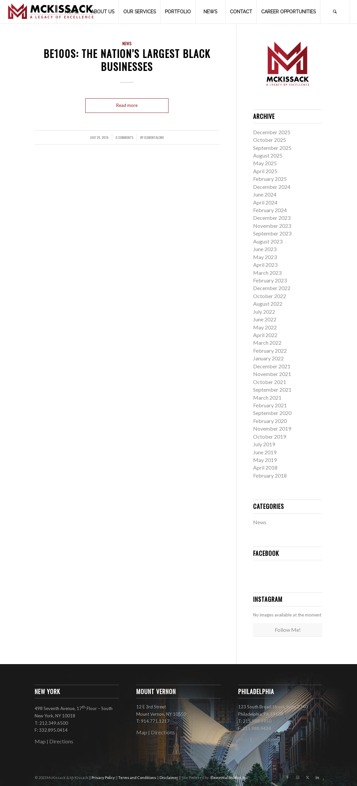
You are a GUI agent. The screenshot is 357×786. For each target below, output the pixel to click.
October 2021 (269, 382)
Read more (127, 105)
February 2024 (270, 210)
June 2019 (264, 452)
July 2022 (264, 311)
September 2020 (272, 413)
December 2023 (271, 217)
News (127, 43)
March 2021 (267, 397)
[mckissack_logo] (51, 11)
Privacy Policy (104, 777)
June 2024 (264, 194)
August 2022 (267, 303)
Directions (61, 741)
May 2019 (265, 460)
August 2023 (267, 241)
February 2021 (270, 405)
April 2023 (265, 264)
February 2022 (270, 350)
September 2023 (272, 233)
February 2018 (270, 475)
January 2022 (268, 358)
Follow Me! (288, 629)
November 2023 (272, 225)
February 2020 (270, 421)
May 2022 (265, 327)
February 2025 (270, 179)
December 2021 (271, 366)
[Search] (335, 11)
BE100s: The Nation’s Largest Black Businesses (127, 60)
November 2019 (272, 428)
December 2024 (271, 187)
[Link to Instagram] (297, 777)
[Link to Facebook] (287, 777)
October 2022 (269, 296)
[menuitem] (71, 11)
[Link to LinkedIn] (317, 777)
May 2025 (265, 163)
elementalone (154, 137)
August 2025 (267, 155)
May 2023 (265, 257)
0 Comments (124, 137)
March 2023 (267, 272)
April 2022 (265, 335)
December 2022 (271, 288)
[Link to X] (307, 777)
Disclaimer (169, 777)
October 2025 (269, 140)
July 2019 (264, 444)
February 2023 (270, 280)
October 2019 (269, 436)
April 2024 (265, 202)
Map (40, 741)
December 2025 (271, 132)
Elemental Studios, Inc (229, 777)
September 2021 (272, 389)
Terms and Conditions (137, 777)
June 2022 (264, 319)
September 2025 (272, 148)
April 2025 (265, 171)
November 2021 (272, 374)
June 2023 (264, 249)
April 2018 (265, 467)
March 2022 (267, 342)
